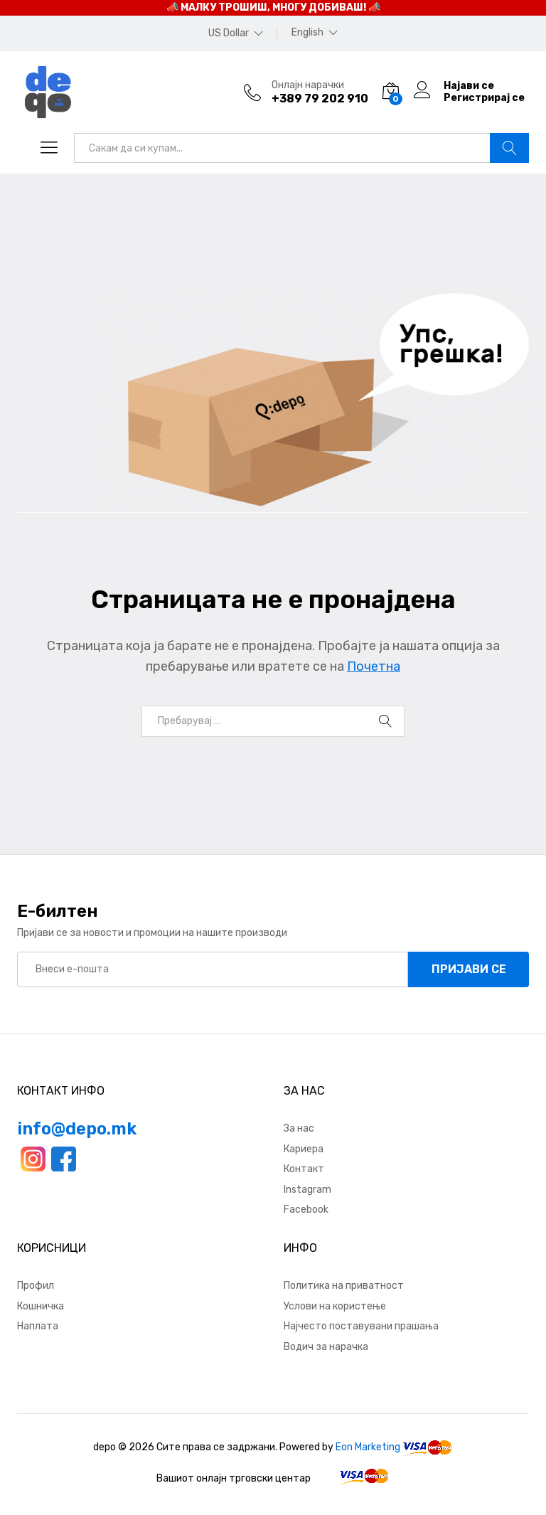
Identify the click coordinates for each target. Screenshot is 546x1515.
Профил (35, 1286)
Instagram (307, 1190)
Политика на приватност (344, 1286)
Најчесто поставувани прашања (361, 1326)
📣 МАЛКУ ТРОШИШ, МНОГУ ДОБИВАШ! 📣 (273, 7)
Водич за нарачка (326, 1347)
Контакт (304, 1169)
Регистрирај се (484, 98)
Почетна (373, 666)
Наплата (37, 1326)
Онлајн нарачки (308, 85)
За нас (299, 1128)
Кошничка (40, 1306)
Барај (509, 148)
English (307, 33)
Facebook (306, 1209)
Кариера (303, 1149)
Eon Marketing (368, 1447)
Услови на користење (335, 1306)
